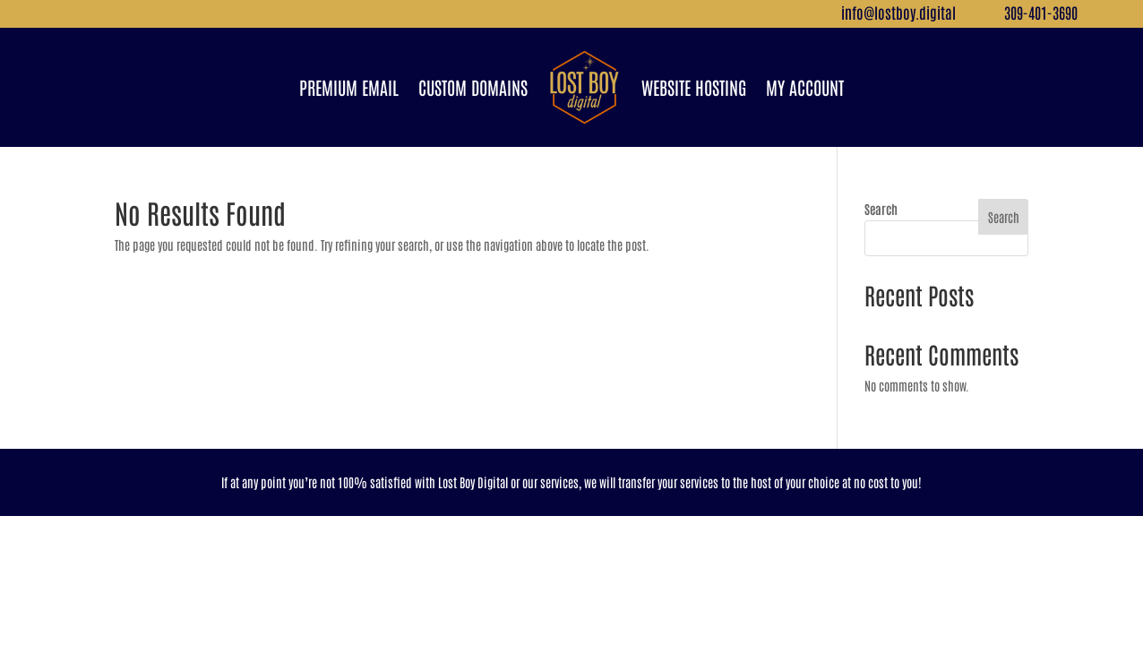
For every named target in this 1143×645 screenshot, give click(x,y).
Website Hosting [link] (693, 87)
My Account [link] (805, 87)
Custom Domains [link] (473, 87)
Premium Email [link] (349, 87)
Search (881, 209)
